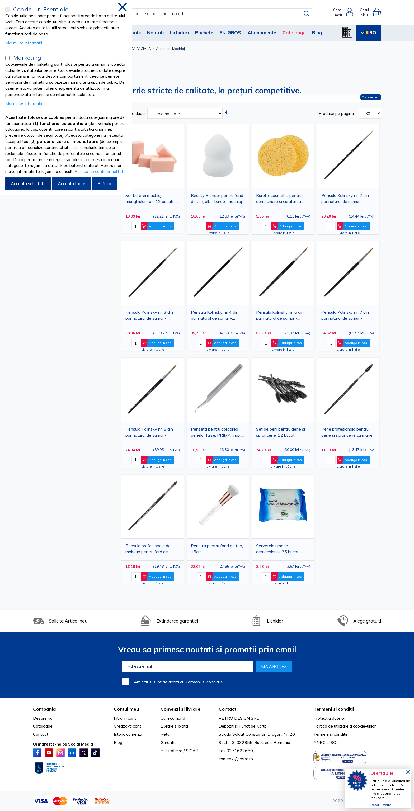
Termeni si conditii (330, 734)
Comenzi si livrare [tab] (180, 709)
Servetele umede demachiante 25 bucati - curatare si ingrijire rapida (279, 550)
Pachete (204, 33)
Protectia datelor (329, 718)
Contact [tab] (227, 709)
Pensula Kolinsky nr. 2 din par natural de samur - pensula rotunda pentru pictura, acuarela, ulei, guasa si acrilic (347, 199)
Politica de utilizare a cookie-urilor (344, 726)
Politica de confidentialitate (100, 171)
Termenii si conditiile (204, 682)
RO (368, 33)
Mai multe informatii (23, 42)
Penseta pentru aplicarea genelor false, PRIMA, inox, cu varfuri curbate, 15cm (216, 433)
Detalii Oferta (380, 805)
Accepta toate (71, 183)
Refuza (104, 183)
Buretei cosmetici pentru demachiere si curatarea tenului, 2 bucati (279, 199)
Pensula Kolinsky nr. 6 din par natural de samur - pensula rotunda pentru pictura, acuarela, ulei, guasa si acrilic (282, 316)
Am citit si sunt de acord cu (178, 682)
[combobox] (212, 13)
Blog (317, 33)
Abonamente (261, 33)
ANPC (319, 742)
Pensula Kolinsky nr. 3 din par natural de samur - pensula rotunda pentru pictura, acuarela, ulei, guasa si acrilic (151, 316)
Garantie (169, 742)
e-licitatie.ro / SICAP (180, 750)
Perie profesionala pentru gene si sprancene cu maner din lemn (347, 433)
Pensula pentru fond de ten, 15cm (217, 548)
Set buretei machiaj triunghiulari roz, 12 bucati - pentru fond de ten (150, 199)
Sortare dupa (132, 113)
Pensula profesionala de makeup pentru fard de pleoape (148, 550)
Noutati (155, 33)
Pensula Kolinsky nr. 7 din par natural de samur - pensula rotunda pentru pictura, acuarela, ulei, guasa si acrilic (347, 316)
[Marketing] (7, 58)
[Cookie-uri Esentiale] (7, 9)
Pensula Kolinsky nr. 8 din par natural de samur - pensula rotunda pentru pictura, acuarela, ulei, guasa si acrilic (151, 433)
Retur (166, 734)
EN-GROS (230, 33)
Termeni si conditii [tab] (333, 709)
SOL (335, 742)
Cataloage (294, 33)
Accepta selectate (28, 183)
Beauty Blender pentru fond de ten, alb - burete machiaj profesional (217, 199)
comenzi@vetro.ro (236, 758)
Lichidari (179, 33)
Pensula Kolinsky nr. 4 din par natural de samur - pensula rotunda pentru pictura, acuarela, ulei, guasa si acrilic (216, 316)
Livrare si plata (174, 726)
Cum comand (173, 718)
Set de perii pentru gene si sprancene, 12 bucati (280, 432)
